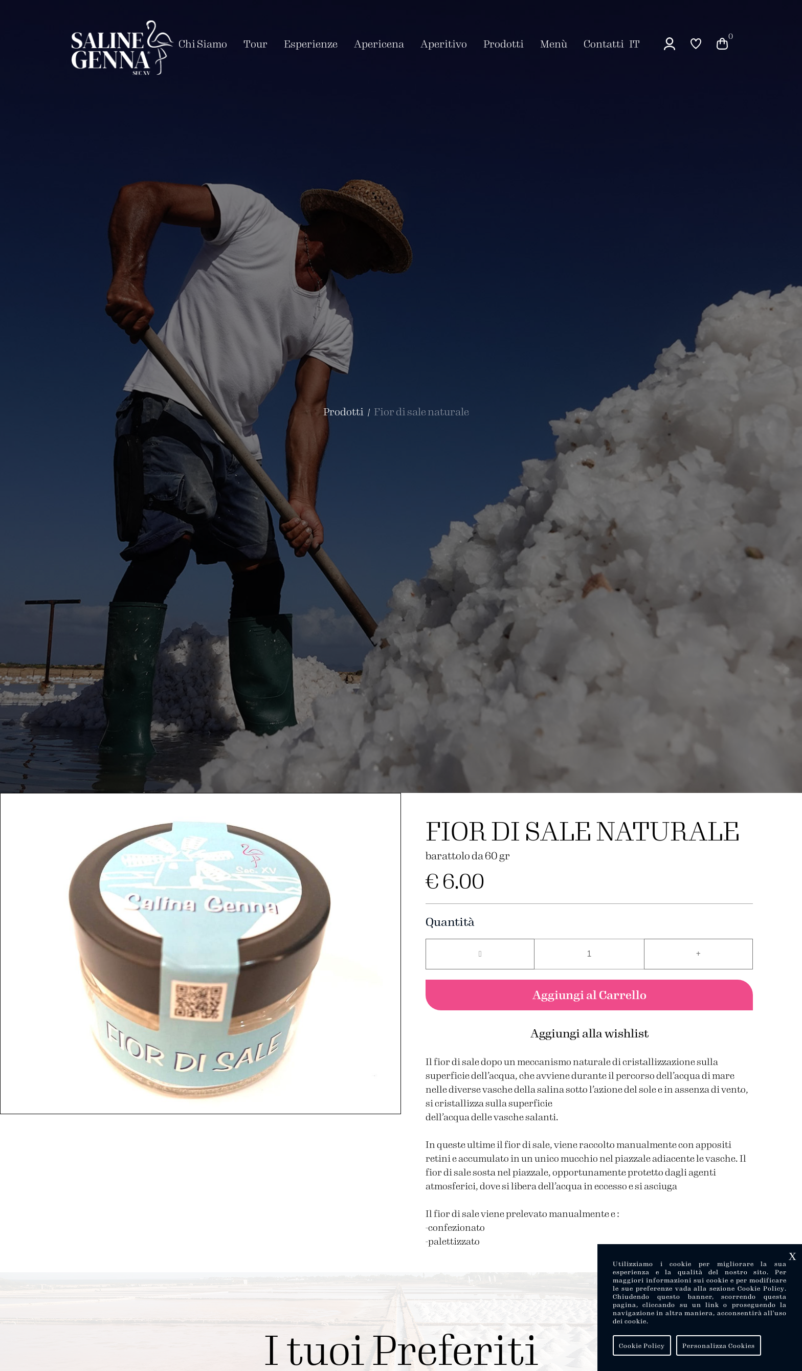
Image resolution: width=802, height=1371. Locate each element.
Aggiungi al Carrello (589, 994)
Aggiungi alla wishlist (589, 1033)
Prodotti (343, 411)
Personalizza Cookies (718, 1345)
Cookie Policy (642, 1345)
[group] (200, 953)
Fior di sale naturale (421, 411)
